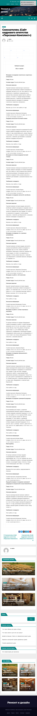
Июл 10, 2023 (7, 674)
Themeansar (29, 709)
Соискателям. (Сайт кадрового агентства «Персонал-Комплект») (16, 32)
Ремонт (16, 4)
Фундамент (28, 712)
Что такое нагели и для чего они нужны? (15, 585)
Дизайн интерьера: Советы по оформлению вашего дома (14, 600)
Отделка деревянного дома (9, 643)
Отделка (12, 4)
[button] (29, 18)
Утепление (22, 712)
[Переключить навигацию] (34, 18)
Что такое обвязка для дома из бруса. (17, 571)
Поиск (3, 614)
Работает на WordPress (10, 709)
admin (10, 39)
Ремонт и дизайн (18, 702)
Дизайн (8, 4)
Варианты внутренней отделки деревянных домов (14, 639)
